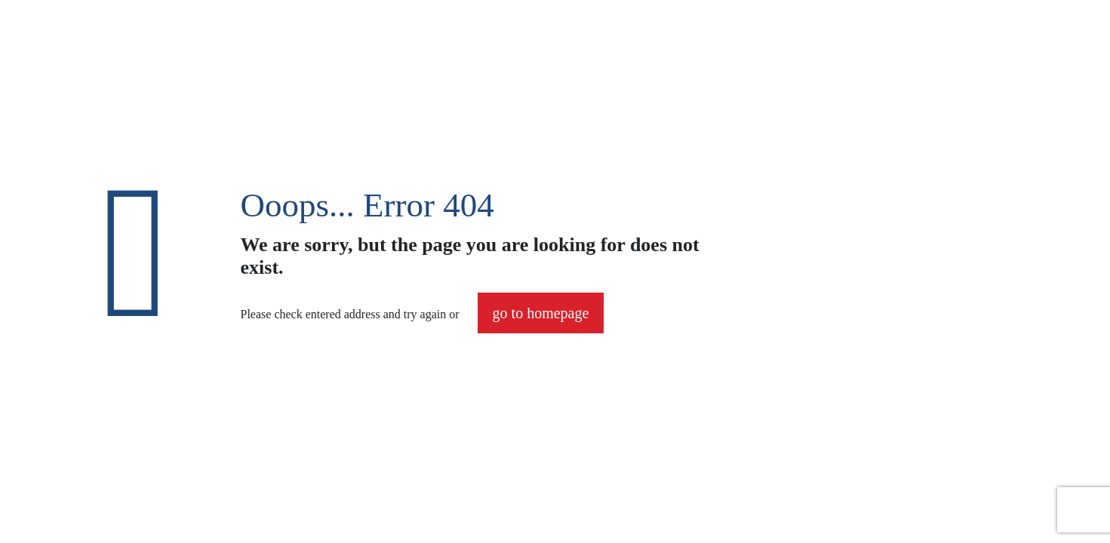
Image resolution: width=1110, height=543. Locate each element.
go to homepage (541, 313)
